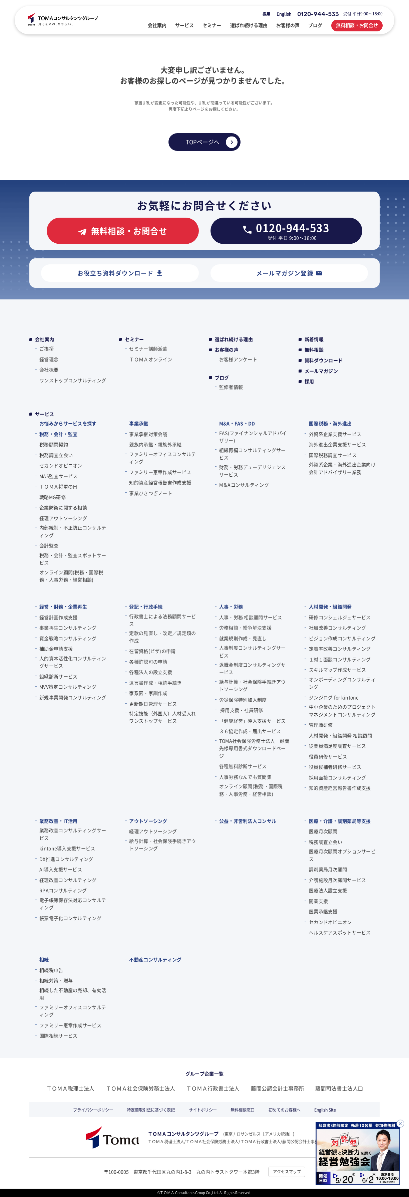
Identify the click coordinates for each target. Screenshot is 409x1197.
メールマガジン (321, 371)
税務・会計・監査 (58, 434)
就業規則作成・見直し (243, 638)
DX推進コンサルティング (66, 859)
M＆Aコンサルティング (244, 484)
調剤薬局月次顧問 (328, 869)
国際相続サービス (58, 1035)
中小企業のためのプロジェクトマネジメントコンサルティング (342, 710)
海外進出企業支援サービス (337, 444)
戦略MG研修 (52, 497)
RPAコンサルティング (63, 890)
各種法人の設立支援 (150, 672)
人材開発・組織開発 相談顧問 (340, 735)
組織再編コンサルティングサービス (252, 454)
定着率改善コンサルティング (340, 648)
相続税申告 (51, 970)
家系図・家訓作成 (148, 693)
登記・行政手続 (145, 606)
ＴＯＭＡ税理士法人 (70, 1088)
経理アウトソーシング (63, 518)
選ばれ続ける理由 (234, 339)
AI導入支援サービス (60, 869)
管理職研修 (321, 724)
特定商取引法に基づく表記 (151, 1110)
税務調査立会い (56, 455)
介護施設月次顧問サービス (337, 880)
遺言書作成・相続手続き (155, 682)
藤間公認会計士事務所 (277, 1088)
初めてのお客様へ (285, 1110)
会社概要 (48, 369)
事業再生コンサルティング (67, 627)
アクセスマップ (287, 1172)
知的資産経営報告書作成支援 (160, 482)
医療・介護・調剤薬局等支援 (340, 820)
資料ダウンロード (324, 360)
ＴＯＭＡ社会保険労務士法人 (140, 1088)
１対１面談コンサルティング (340, 659)
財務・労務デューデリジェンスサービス (252, 471)
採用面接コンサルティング (337, 777)
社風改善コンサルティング (337, 627)
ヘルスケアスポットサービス (340, 932)
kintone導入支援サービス (67, 848)
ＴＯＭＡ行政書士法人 (213, 1088)
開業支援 (318, 901)
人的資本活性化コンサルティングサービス (72, 662)
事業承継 (138, 423)
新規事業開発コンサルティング (72, 697)
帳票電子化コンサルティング (70, 918)
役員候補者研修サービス (335, 766)
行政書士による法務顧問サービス (162, 620)
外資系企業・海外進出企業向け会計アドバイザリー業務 (342, 468)
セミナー (134, 339)
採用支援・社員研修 (241, 710)
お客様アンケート (238, 359)
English (284, 14)
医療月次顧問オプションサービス (342, 855)
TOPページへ (203, 142)
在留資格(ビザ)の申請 (152, 651)
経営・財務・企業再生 (63, 606)
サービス (44, 414)
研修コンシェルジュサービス (340, 617)
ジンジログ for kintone (334, 697)
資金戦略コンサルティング (67, 638)
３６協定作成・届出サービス (250, 731)
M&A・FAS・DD (237, 423)
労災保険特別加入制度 (243, 699)
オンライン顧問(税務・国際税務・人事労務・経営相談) (71, 576)
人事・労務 (231, 606)
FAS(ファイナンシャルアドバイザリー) (253, 437)
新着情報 (314, 339)
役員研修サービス (328, 756)
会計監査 (48, 545)
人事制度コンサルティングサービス (252, 651)
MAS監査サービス (58, 476)
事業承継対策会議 (148, 434)
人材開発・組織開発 (330, 606)
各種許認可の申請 (148, 661)
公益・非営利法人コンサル (247, 820)
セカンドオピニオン (60, 465)
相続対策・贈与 (56, 980)
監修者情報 (231, 387)
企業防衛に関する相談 (63, 507)
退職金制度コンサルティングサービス (252, 668)
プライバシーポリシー (93, 1110)
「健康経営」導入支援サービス (252, 720)
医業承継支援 (323, 911)
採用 (267, 14)
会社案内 (44, 339)
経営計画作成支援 (58, 617)
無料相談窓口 (243, 1110)
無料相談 (314, 349)
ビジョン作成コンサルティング (342, 638)
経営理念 (48, 359)
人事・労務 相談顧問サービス (250, 617)
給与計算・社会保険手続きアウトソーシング (252, 685)
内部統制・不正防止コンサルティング (72, 531)
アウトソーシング (148, 820)
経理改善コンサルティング (67, 880)
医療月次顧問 (323, 831)
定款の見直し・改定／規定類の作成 (162, 637)
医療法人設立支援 (328, 890)
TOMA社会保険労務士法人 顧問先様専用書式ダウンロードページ (254, 748)
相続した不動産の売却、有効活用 (72, 994)
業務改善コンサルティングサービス (72, 834)
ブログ (222, 378)
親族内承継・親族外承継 (155, 444)
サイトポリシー (203, 1110)
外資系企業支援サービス (335, 434)
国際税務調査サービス (333, 455)
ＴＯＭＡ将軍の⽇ (58, 486)
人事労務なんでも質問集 (245, 776)
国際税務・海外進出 (330, 423)
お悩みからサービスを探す (67, 423)
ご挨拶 (46, 348)
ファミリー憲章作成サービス (160, 472)
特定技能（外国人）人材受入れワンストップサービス (162, 717)
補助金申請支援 (56, 648)
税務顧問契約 (53, 444)
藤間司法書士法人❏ (339, 1088)
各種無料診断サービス (243, 766)
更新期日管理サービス (153, 703)
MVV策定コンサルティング (67, 686)
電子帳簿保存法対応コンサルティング (72, 904)
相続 (44, 959)
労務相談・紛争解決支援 (245, 627)
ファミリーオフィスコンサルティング (162, 458)
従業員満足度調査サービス (337, 745)
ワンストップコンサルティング (72, 380)
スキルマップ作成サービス (337, 669)
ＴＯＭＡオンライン (150, 359)
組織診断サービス (58, 676)
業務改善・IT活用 (58, 820)
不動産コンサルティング (155, 959)
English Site (325, 1110)
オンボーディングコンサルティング (342, 683)
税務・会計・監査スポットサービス (72, 559)
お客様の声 (227, 349)
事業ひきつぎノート (150, 493)
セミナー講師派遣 (148, 348)
